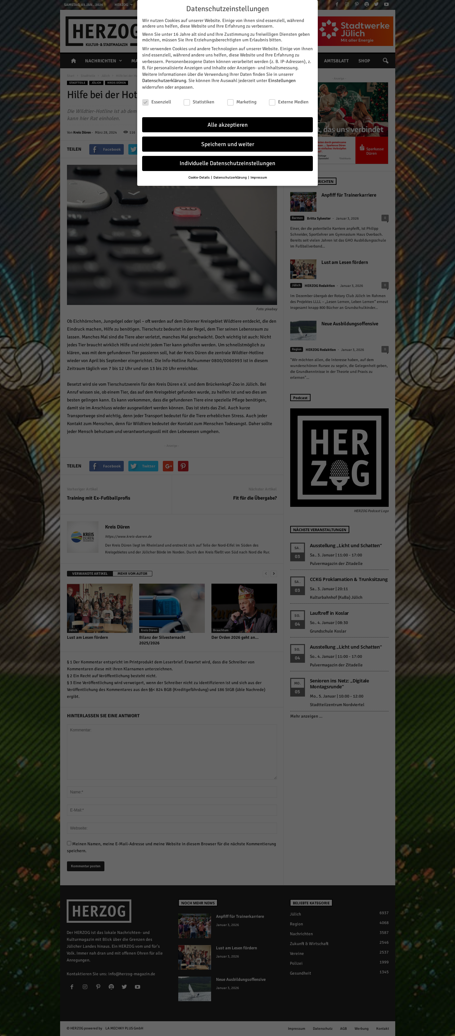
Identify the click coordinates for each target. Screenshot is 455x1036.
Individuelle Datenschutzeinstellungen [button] (227, 159)
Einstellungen (282, 77)
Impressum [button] (258, 174)
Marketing (241, 98)
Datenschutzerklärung (164, 77)
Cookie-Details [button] (199, 174)
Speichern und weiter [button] (227, 140)
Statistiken (199, 98)
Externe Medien (289, 98)
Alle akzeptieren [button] (227, 121)
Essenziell (156, 98)
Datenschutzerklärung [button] (230, 174)
